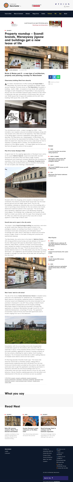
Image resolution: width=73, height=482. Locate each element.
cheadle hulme (36, 381)
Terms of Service (47, 456)
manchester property (10, 381)
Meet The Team (47, 458)
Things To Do (36, 13)
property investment (31, 378)
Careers (45, 460)
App (60, 13)
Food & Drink (8, 13)
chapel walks (8, 382)
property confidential (21, 378)
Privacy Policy (47, 454)
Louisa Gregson (13, 70)
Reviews (28, 13)
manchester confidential (28, 379)
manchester (19, 379)
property (13, 378)
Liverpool (7, 452)
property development (10, 379)
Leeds (6, 450)
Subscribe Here (47, 452)
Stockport (29, 381)
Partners (50, 13)
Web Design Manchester (48, 480)
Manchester (8, 448)
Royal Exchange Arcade (21, 381)
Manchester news (39, 379)
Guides (43, 13)
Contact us (46, 448)
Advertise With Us (48, 450)
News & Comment (18, 13)
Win (56, 13)
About (65, 13)
